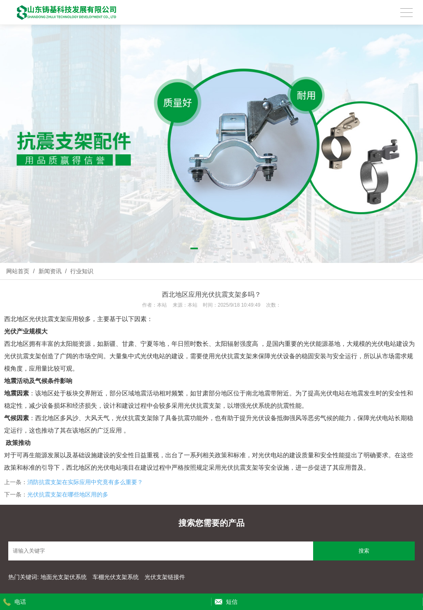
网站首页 (17, 271)
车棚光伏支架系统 (116, 577)
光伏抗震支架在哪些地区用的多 (67, 494)
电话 (20, 601)
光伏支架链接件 (165, 577)
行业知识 (81, 271)
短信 (232, 601)
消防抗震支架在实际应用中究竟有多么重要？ (85, 482)
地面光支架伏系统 (64, 577)
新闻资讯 (50, 271)
